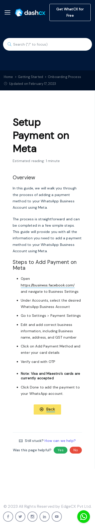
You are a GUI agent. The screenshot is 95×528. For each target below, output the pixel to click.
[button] (47, 409)
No (75, 450)
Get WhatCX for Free (70, 12)
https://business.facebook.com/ (48, 285)
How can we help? (60, 440)
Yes (60, 450)
